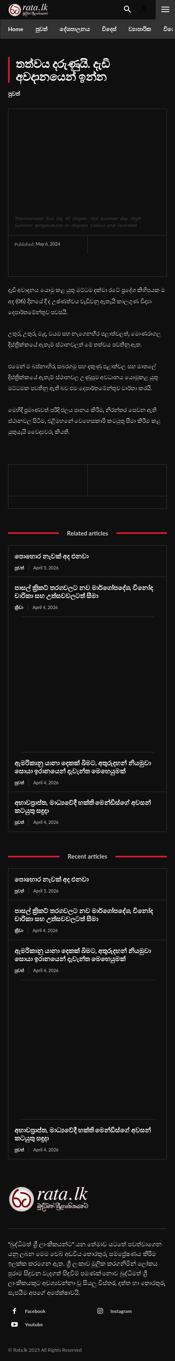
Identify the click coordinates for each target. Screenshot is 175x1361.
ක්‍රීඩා (18, 607)
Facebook (35, 1311)
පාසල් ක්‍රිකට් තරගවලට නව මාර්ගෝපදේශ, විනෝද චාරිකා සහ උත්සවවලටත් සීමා (83, 591)
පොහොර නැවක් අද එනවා (51, 556)
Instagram (121, 1311)
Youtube (34, 1324)
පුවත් (14, 94)
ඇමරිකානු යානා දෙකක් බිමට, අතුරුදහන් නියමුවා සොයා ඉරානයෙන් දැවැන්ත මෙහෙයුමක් (82, 767)
